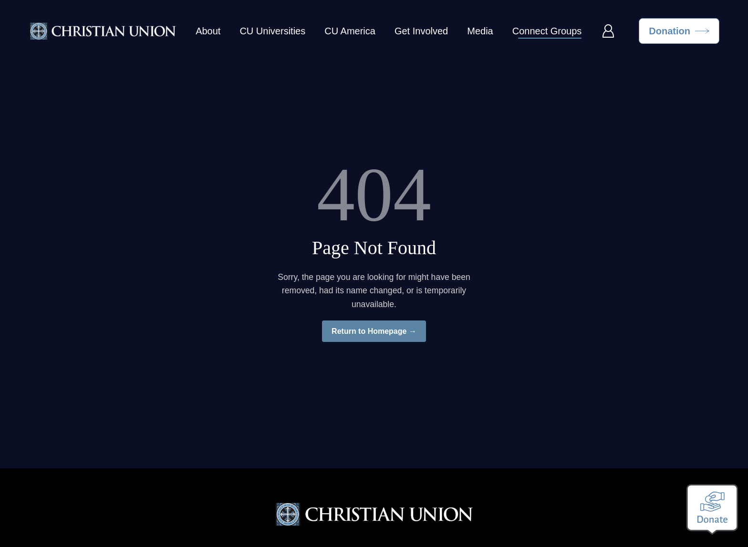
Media (480, 31)
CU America (349, 31)
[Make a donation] (712, 509)
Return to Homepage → (374, 331)
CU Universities (272, 31)
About (208, 31)
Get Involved (421, 31)
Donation (669, 31)
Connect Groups (547, 31)
